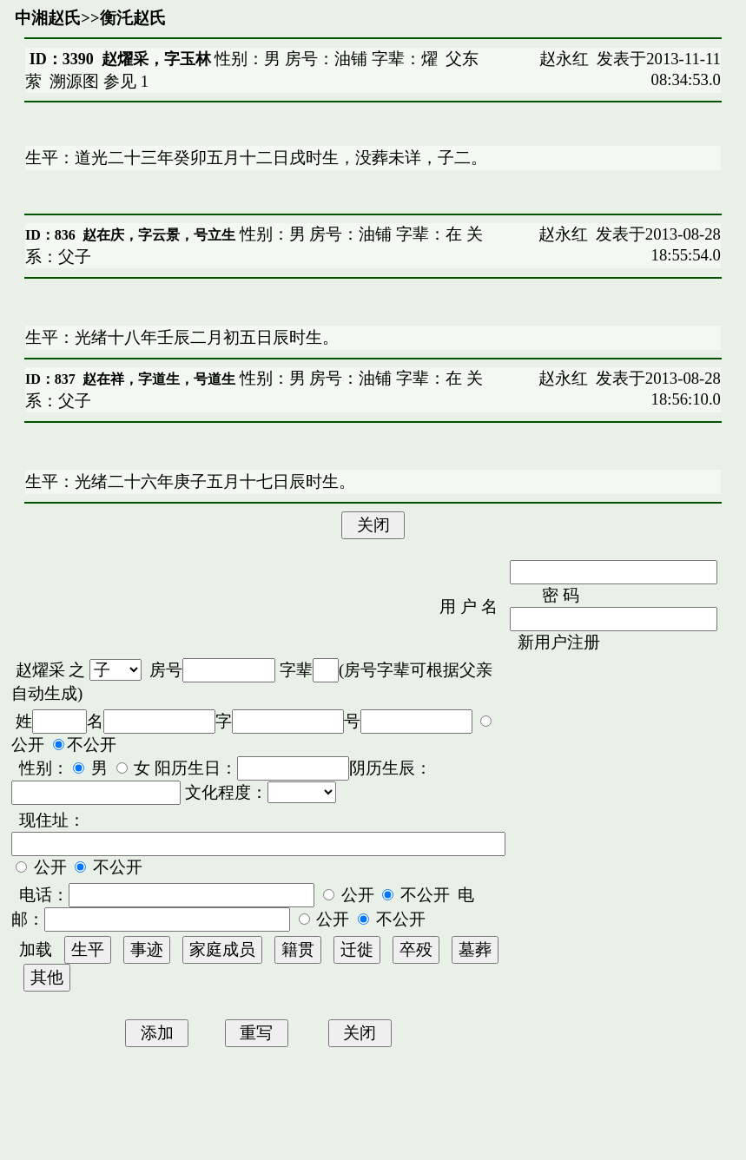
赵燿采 (40, 670)
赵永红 (564, 58)
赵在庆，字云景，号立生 (159, 234)
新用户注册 (559, 642)
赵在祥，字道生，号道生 (159, 379)
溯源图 (74, 81)
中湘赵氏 (48, 18)
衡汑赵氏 (133, 18)
